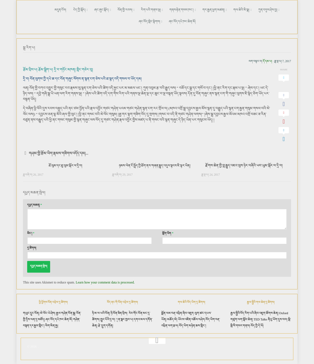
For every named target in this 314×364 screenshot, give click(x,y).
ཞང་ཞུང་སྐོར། (92, 9)
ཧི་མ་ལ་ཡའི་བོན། (101, 312)
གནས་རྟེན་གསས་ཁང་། (164, 9)
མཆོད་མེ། (172, 318)
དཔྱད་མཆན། (34, 204)
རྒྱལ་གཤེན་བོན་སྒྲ (65, 312)
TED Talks (260, 318)
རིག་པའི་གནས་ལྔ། (136, 9)
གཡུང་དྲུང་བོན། (31, 312)
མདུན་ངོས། (57, 9)
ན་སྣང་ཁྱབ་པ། (125, 318)
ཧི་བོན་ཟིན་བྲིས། (119, 312)
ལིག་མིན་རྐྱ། (51, 325)
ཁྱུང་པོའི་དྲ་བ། (107, 318)
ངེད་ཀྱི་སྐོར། (72, 9)
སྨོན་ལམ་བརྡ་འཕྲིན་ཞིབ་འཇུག (177, 312)
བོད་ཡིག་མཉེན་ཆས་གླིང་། (192, 325)
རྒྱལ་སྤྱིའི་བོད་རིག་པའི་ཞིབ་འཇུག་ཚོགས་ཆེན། (254, 312)
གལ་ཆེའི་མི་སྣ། (220, 9)
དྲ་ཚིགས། (31, 247)
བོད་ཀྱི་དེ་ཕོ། (257, 325)
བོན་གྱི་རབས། (112, 9)
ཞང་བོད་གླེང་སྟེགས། (270, 9)
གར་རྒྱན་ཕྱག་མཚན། (194, 9)
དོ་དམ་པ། (267, 60)
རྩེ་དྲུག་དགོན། (106, 325)
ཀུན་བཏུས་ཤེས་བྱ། (243, 9)
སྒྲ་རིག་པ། (30, 47)
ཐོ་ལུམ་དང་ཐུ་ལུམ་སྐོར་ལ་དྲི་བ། (65, 165)
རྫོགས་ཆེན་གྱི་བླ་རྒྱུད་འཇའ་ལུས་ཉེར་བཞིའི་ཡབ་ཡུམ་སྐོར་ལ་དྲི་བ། (244, 165)
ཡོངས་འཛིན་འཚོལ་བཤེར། (192, 318)
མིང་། (30, 232)
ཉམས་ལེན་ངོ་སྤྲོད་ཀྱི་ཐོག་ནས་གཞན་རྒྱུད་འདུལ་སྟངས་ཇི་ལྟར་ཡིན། (154, 165)
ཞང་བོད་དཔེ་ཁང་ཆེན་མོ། (167, 21)
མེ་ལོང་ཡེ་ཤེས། (48, 312)
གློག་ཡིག (167, 232)
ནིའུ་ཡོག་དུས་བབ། (277, 318)
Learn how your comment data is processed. (105, 281)
